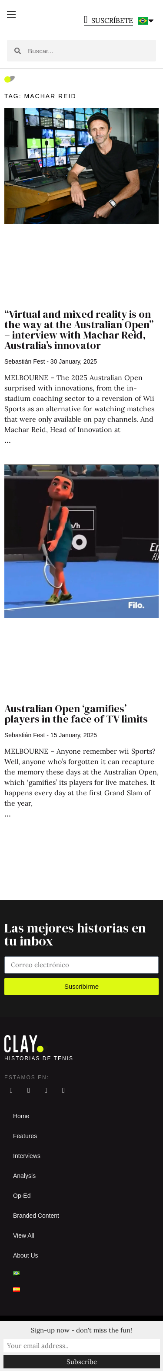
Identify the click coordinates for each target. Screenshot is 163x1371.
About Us (25, 1255)
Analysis (24, 1175)
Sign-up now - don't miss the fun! (81, 1330)
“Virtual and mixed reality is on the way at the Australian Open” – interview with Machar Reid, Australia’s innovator (78, 329)
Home (21, 1116)
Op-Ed (21, 1195)
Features (25, 1135)
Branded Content (36, 1215)
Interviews (26, 1155)
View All (23, 1235)
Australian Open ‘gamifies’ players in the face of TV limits (76, 713)
